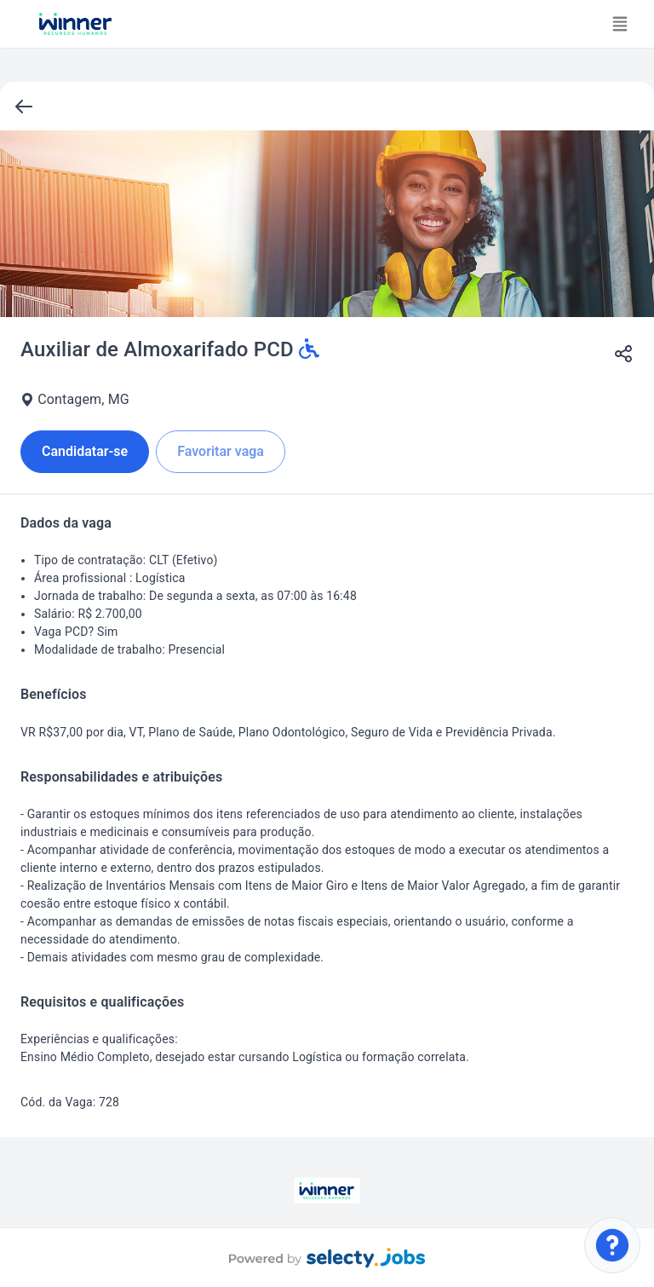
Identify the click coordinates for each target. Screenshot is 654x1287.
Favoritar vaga (220, 451)
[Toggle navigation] (620, 24)
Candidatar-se (85, 451)
